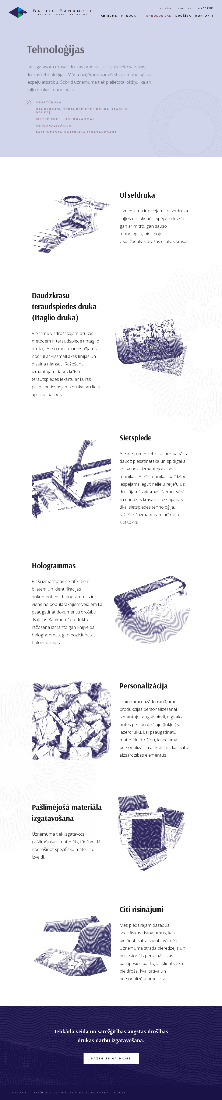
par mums (108, 15)
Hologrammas (78, 119)
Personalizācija (52, 125)
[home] (50, 12)
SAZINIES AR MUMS (111, 1058)
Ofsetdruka (47, 102)
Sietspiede (45, 119)
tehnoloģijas (157, 15)
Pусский (206, 8)
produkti (130, 15)
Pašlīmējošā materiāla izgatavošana (74, 132)
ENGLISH (185, 8)
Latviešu (163, 8)
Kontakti (204, 15)
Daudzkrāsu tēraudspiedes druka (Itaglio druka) (80, 110)
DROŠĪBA (183, 15)
